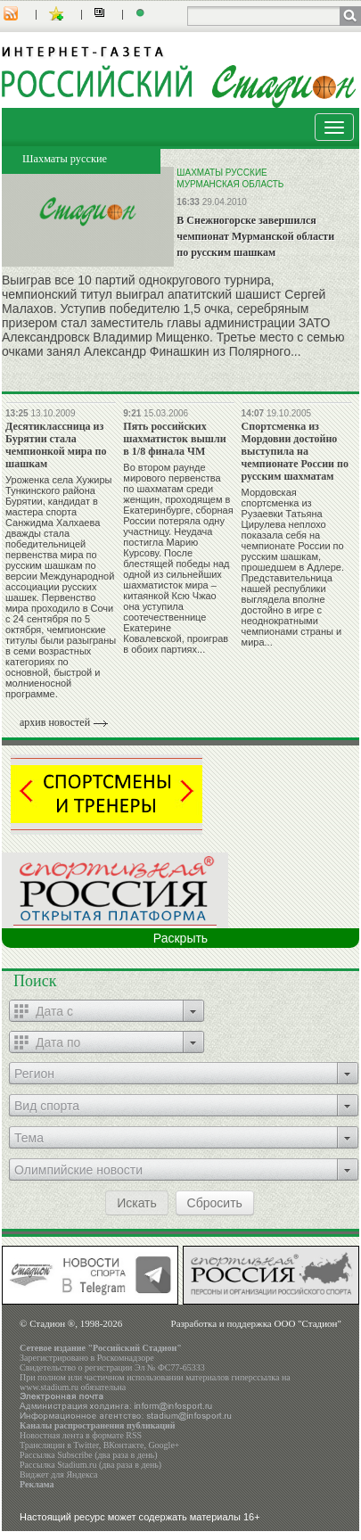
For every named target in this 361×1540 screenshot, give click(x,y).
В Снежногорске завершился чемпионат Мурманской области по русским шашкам (255, 236)
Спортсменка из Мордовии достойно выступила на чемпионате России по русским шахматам (295, 451)
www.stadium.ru (49, 1387)
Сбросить (214, 1203)
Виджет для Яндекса (59, 1474)
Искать (137, 1203)
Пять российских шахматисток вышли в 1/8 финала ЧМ (174, 438)
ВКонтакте (123, 1445)
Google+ (163, 1445)
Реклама (37, 1484)
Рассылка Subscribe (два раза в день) (88, 1455)
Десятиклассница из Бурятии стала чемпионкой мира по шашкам (55, 445)
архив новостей (55, 722)
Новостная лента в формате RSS (81, 1435)
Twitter (85, 1445)
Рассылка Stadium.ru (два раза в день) (90, 1465)
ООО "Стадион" (308, 1323)
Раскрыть (180, 938)
